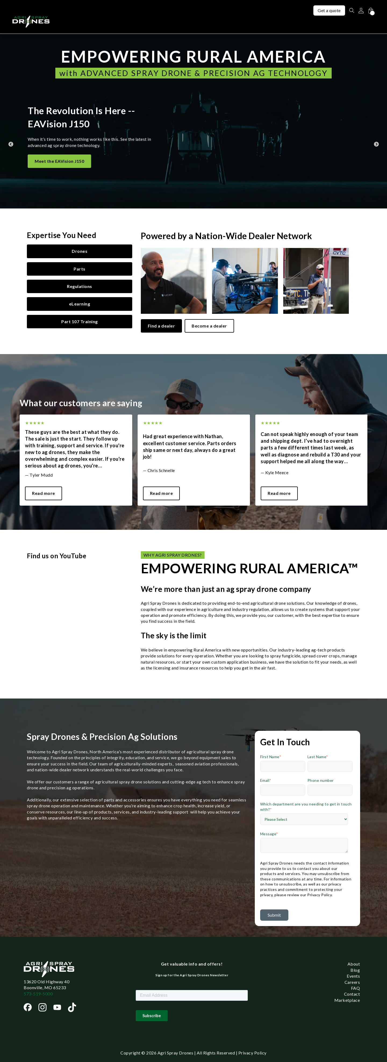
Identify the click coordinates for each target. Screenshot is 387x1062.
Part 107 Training (79, 321)
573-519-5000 (38, 993)
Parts (79, 268)
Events (353, 975)
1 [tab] (193, 509)
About (353, 963)
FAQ (355, 988)
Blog (355, 970)
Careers (352, 982)
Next (376, 121)
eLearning (79, 303)
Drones (79, 251)
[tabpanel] (76, 460)
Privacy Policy (252, 1052)
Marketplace (347, 1000)
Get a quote (328, 10)
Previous (10, 121)
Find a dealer (161, 325)
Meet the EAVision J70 (58, 154)
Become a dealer (209, 325)
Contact (352, 993)
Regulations (79, 286)
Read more (43, 493)
